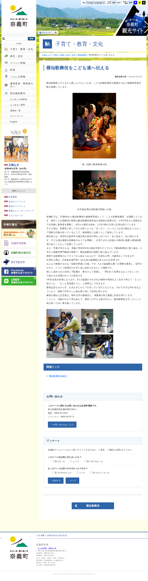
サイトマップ (16, 116)
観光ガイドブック (14, 206)
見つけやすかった (62, 472)
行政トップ (46, 55)
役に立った (58, 461)
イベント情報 (18, 63)
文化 (73, 55)
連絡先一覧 (15, 110)
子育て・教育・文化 (21, 49)
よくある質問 (42, 548)
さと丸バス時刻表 (18, 99)
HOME (18, 43)
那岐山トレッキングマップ (19, 211)
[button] (48, 32)
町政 (12, 70)
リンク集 (40, 535)
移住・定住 (16, 56)
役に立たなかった (93, 461)
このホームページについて (56, 535)
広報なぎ (11, 165)
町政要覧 (10, 197)
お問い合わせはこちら (63, 424)
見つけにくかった (100, 472)
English (13, 122)
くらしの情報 (18, 76)
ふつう (74, 461)
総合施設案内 (18, 93)
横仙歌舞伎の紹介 (58, 376)
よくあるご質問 (17, 105)
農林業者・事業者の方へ (21, 85)
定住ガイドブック (14, 201)
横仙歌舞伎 (82, 55)
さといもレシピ (13, 215)
